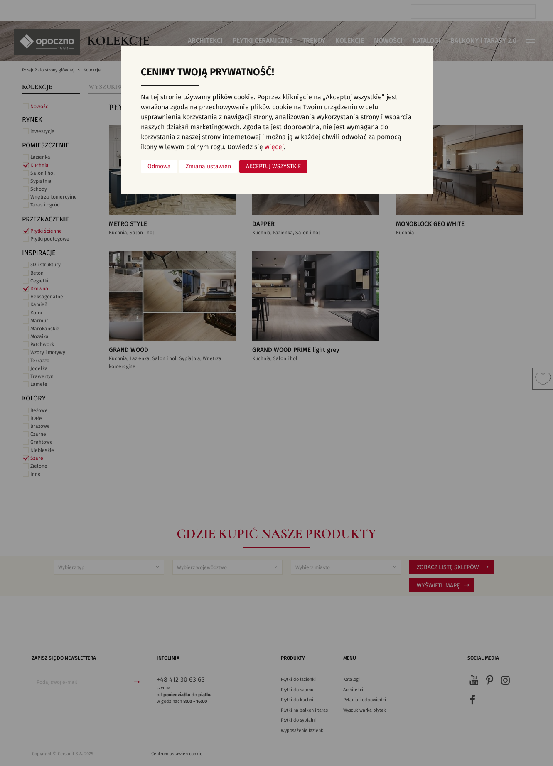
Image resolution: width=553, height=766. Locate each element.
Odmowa (159, 166)
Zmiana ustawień (208, 166)
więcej (274, 147)
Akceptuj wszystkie (273, 166)
